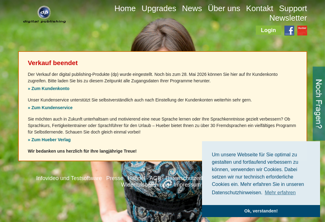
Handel (136, 178)
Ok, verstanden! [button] (261, 210)
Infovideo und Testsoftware (69, 178)
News (192, 8)
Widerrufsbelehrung (145, 185)
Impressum (187, 185)
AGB (155, 178)
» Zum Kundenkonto (48, 88)
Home (125, 8)
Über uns (224, 8)
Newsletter (288, 18)
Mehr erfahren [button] (280, 192)
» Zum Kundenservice (50, 107)
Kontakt (259, 8)
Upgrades (158, 8)
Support (293, 8)
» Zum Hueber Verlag (49, 139)
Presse (114, 178)
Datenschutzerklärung (192, 178)
